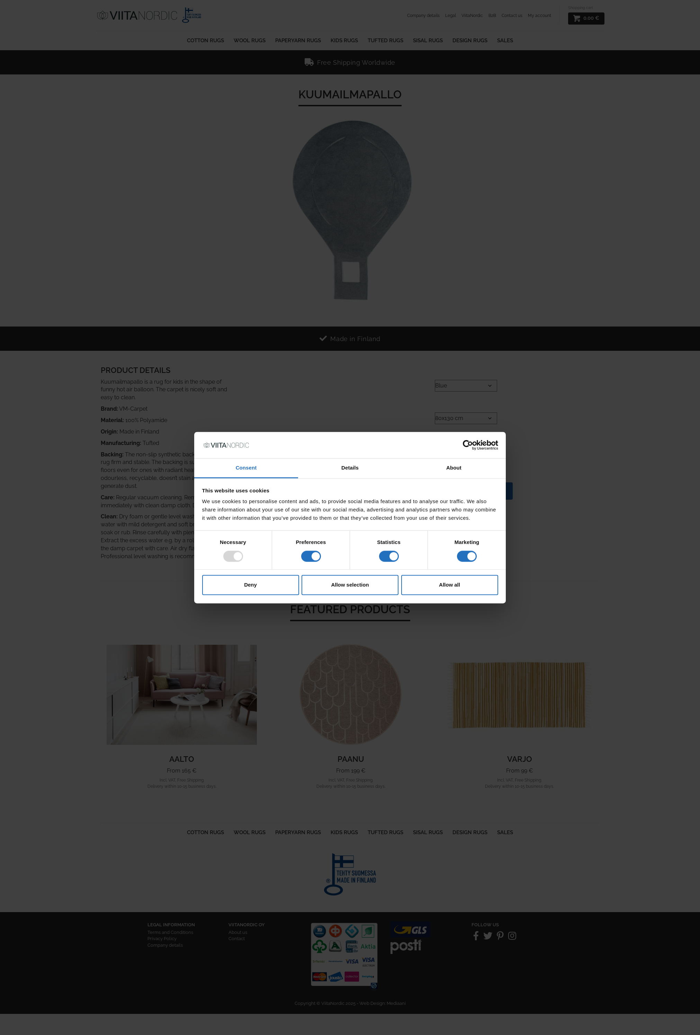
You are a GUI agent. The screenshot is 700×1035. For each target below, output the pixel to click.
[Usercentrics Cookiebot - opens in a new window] (468, 445)
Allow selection (350, 585)
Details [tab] (350, 468)
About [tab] (453, 468)
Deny (250, 585)
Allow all (449, 585)
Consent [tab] (246, 468)
